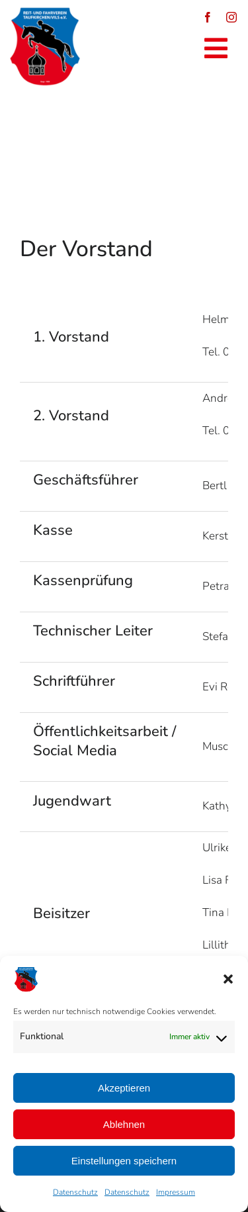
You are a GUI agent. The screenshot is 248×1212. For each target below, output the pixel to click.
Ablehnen (124, 1124)
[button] (228, 979)
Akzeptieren (124, 1088)
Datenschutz (75, 1192)
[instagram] (231, 17)
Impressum (175, 1192)
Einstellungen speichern (124, 1160)
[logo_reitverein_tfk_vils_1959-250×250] (45, 12)
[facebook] (207, 17)
